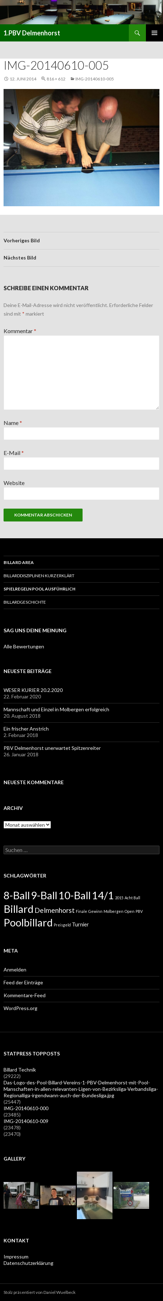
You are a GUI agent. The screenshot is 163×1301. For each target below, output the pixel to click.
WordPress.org (20, 1008)
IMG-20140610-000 (26, 1108)
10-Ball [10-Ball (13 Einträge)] (74, 895)
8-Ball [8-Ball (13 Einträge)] (17, 895)
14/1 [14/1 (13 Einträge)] (103, 895)
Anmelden (15, 969)
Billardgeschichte (25, 602)
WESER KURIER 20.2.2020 (33, 690)
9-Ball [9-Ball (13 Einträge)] (44, 895)
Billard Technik (20, 1070)
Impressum (16, 1256)
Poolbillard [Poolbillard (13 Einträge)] (28, 922)
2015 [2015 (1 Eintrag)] (119, 897)
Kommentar (20, 330)
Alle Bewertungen (24, 646)
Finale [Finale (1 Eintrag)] (81, 911)
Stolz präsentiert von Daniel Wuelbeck (39, 1292)
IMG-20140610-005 (94, 78)
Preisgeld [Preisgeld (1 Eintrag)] (62, 924)
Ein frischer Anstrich (26, 729)
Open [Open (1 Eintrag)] (130, 911)
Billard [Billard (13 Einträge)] (18, 908)
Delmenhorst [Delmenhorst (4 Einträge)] (55, 910)
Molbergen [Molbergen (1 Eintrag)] (113, 911)
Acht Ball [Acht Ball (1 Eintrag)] (132, 897)
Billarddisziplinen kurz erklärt (39, 575)
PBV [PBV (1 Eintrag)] (139, 911)
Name (13, 422)
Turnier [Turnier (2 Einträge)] (80, 924)
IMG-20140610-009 (26, 1121)
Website (14, 482)
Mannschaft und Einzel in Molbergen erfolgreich (56, 709)
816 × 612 (56, 78)
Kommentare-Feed (25, 995)
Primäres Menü (154, 32)
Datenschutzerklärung (28, 1263)
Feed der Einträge (23, 982)
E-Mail (14, 452)
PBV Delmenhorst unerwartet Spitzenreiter (52, 748)
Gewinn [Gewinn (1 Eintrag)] (95, 911)
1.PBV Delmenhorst (32, 33)
